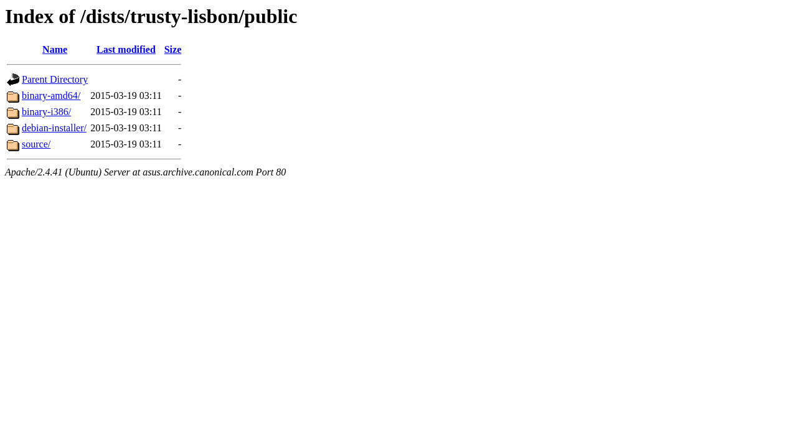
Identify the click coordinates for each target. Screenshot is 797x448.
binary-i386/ (46, 111)
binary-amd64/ (51, 95)
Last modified (126, 49)
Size (173, 49)
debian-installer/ (54, 128)
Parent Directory (55, 79)
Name (54, 49)
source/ (36, 144)
